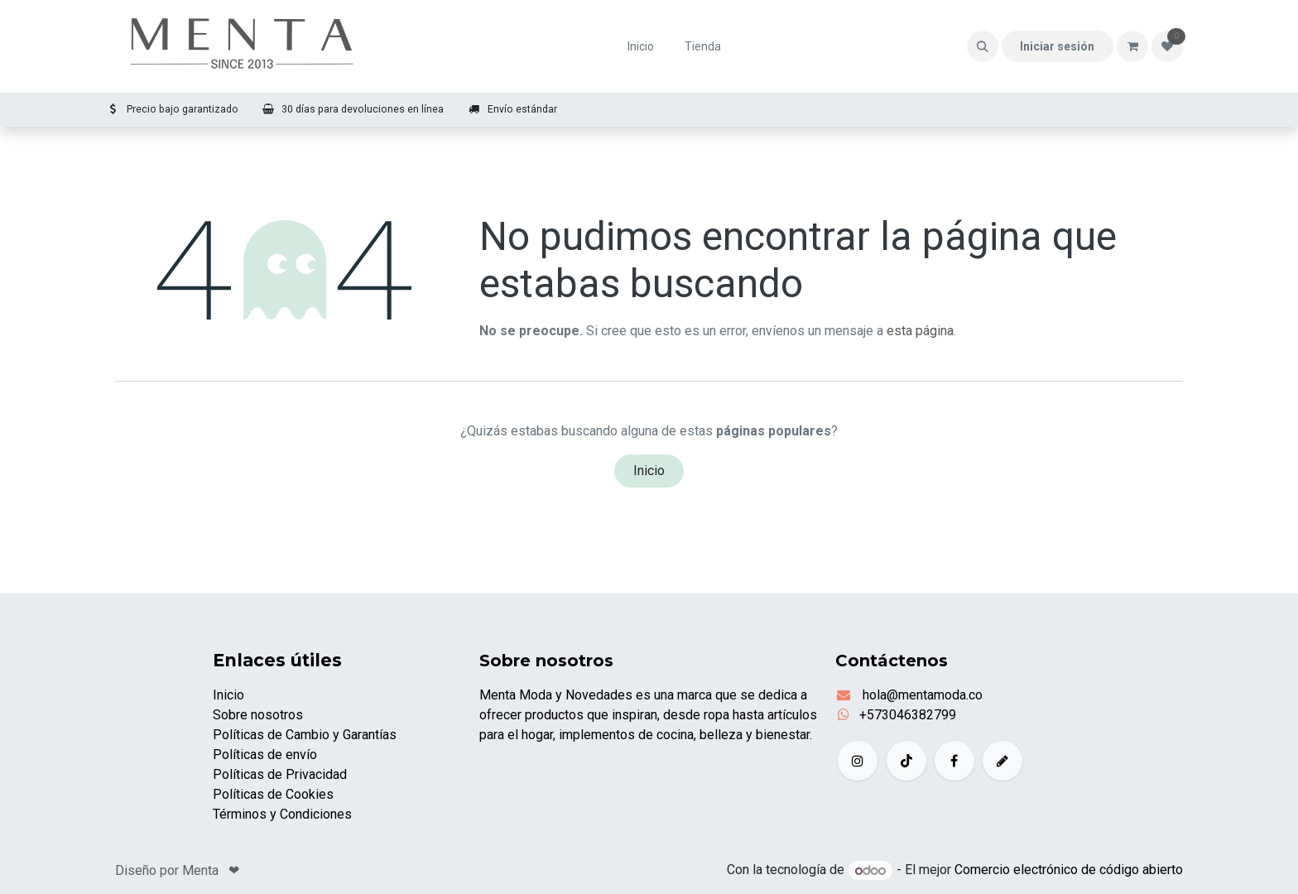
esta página (920, 331)
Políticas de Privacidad (280, 774)
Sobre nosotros (258, 715)
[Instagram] (857, 761)
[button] (982, 46)
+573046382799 (907, 715)
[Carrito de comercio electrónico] (1132, 46)
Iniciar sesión (1057, 46)
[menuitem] (641, 46)
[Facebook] (954, 761)
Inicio (649, 470)
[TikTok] (906, 761)
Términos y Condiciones (282, 814)
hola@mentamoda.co (921, 695)
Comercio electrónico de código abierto (1068, 870)
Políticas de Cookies (273, 794)
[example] (1002, 761)
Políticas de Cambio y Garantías (305, 735)
